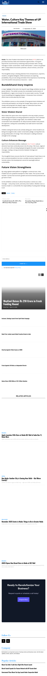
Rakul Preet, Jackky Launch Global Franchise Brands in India (16, 334)
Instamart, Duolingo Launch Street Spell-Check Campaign (15, 318)
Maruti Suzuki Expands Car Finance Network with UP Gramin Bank (19, 668)
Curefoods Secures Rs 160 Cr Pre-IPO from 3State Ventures (12, 201)
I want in (23, 264)
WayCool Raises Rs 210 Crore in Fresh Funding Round (22, 302)
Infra (3, 476)
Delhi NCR (5, 519)
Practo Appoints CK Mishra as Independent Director (14, 365)
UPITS (34, 59)
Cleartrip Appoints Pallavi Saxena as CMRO (12, 350)
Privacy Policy (17, 267)
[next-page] (42, 274)
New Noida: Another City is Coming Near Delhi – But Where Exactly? (21, 479)
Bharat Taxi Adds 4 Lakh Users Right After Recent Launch (17, 665)
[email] (23, 259)
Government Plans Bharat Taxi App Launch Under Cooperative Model (20, 672)
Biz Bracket (17, 28)
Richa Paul (5, 307)
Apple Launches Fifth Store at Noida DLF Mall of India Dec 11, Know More (22, 436)
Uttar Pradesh (31, 144)
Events (4, 16)
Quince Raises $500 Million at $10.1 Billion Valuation (14, 381)
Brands (4, 432)
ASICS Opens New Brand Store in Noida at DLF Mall (18, 563)
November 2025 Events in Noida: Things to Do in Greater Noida (22, 521)
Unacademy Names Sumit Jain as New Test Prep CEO (34, 201)
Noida (13, 193)
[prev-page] (39, 274)
